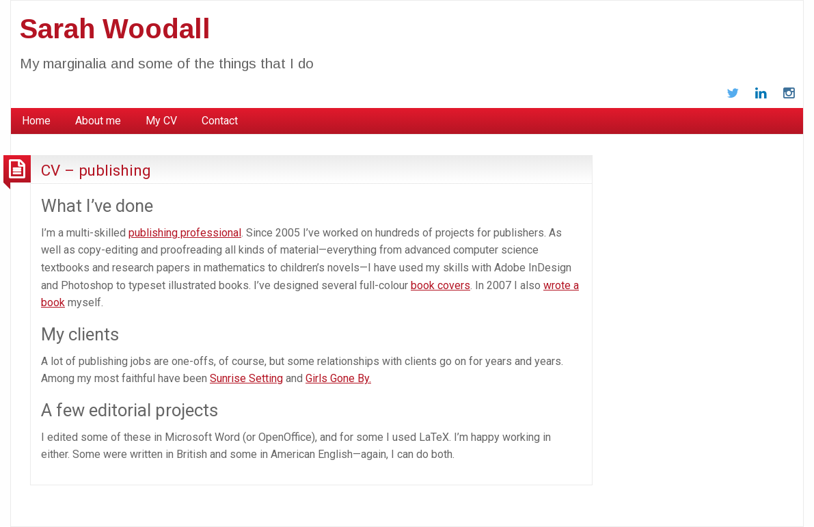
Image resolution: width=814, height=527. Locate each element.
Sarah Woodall (115, 29)
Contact (220, 120)
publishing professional (184, 232)
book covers (440, 285)
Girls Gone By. (338, 378)
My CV (161, 120)
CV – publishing (96, 170)
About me (98, 120)
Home (36, 120)
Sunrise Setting (246, 378)
